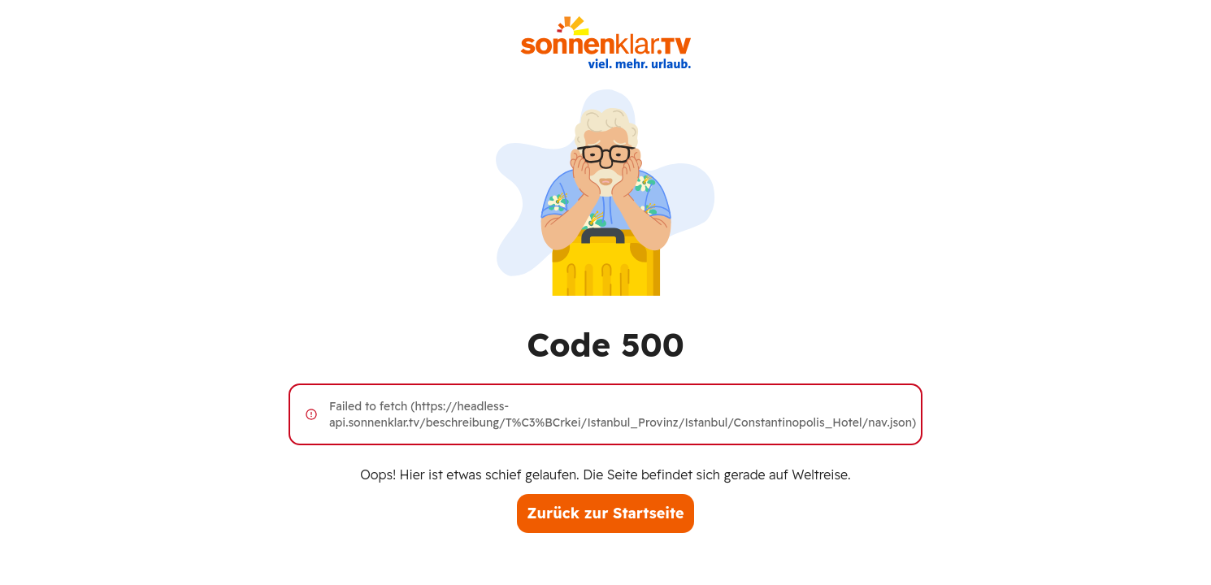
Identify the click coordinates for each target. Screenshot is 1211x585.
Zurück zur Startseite (605, 513)
